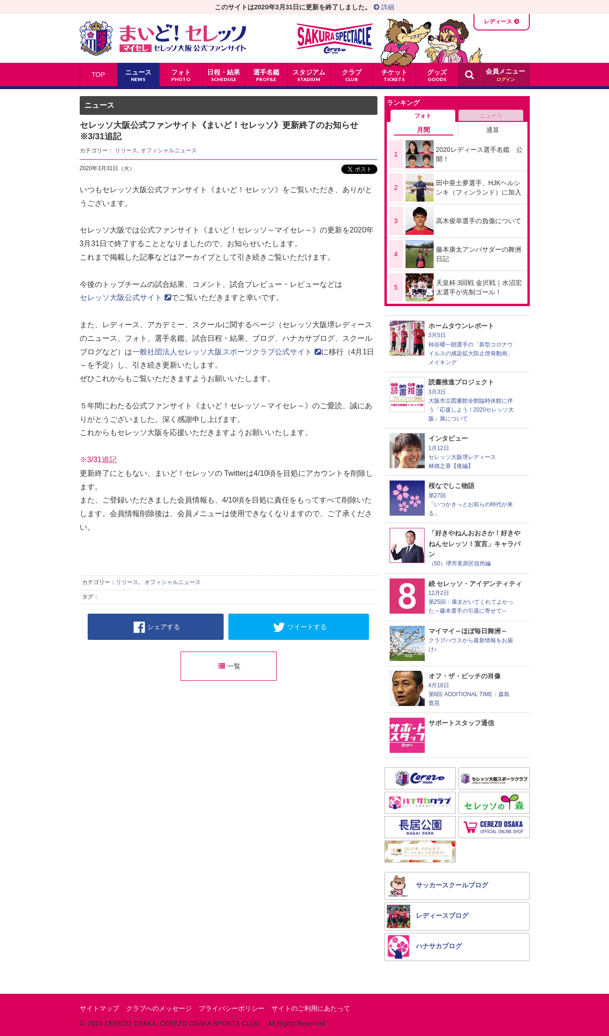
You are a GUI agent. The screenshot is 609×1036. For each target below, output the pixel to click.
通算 (492, 130)
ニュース (491, 116)
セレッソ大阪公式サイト (125, 297)
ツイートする (300, 627)
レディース (498, 21)
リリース (126, 150)
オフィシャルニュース (169, 150)
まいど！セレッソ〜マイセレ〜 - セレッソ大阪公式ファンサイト (163, 38)
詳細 (384, 7)
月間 (423, 130)
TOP (98, 74)
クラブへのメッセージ (159, 1008)
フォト (422, 116)
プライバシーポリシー (231, 1008)
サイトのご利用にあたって (310, 1008)
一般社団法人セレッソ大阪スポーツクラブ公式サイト (226, 352)
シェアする (157, 627)
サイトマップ (99, 1008)
